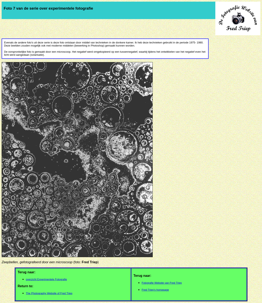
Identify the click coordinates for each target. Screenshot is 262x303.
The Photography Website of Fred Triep (49, 293)
